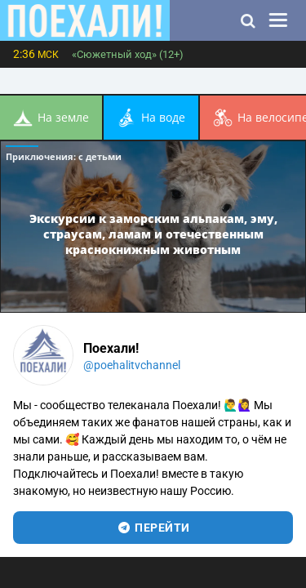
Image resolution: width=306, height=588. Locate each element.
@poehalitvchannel (131, 365)
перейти (153, 527)
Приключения (64, 156)
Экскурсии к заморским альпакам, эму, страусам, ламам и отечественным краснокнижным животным (153, 233)
